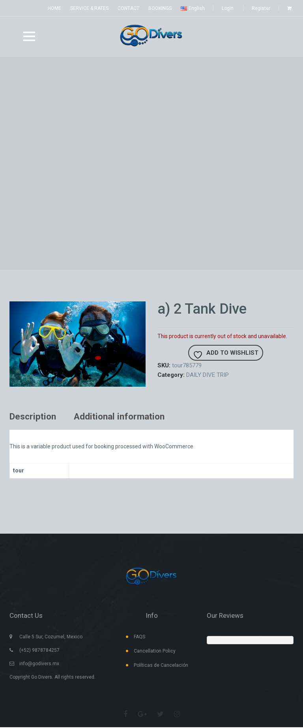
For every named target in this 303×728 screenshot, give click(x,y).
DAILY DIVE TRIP (207, 374)
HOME (54, 8)
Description (34, 417)
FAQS (139, 637)
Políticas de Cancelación (161, 666)
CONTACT (128, 8)
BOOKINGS (160, 8)
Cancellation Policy (155, 652)
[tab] (39, 417)
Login (228, 8)
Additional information (125, 417)
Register (261, 8)
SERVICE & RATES (89, 8)
